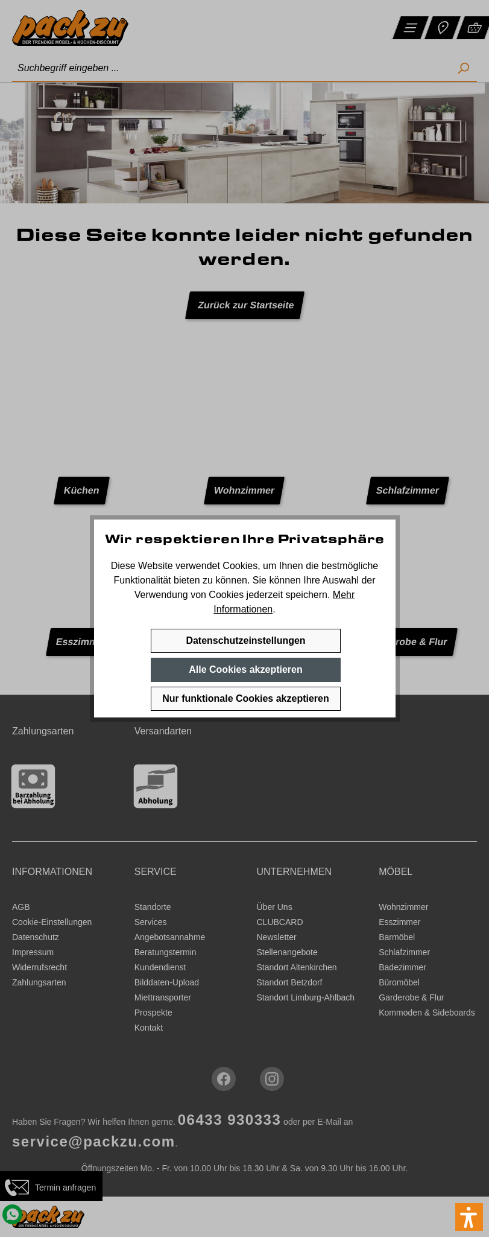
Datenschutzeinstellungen (245, 640)
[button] (469, 1217)
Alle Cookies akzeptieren (246, 669)
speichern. (308, 595)
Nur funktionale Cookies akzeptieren (245, 698)
